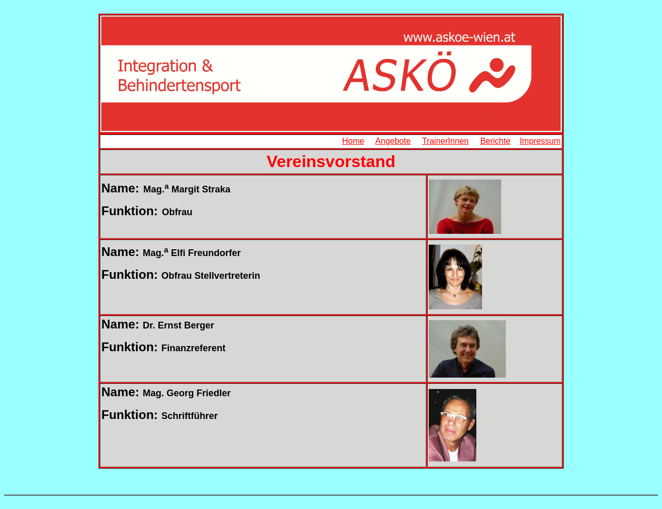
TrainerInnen (445, 141)
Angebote (393, 141)
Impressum (540, 141)
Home (353, 141)
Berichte (495, 141)
